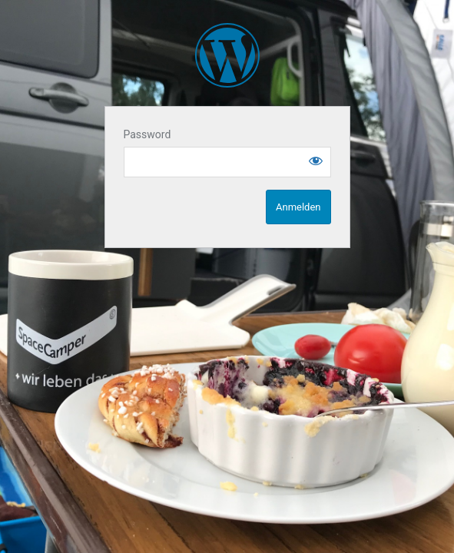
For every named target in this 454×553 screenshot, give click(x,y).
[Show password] (315, 160)
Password (147, 134)
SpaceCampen (227, 55)
